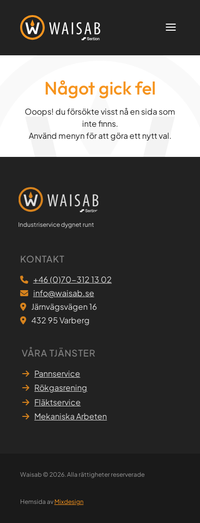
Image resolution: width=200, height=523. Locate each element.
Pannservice (59, 373)
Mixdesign (69, 501)
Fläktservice (59, 402)
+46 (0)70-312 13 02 (72, 280)
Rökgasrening (62, 387)
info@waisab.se (63, 293)
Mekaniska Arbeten (72, 416)
